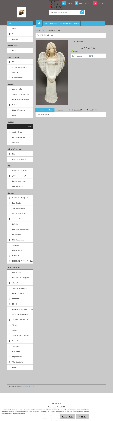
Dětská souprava (18, 105)
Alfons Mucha (17, 283)
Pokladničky (16, 234)
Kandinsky (15, 298)
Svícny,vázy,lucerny (19, 208)
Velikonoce (16, 346)
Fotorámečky (16, 203)
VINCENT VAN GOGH (19, 288)
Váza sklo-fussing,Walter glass (21, 171)
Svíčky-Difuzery (17, 341)
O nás (45, 23)
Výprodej (15, 34)
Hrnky (14, 50)
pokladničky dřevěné (19, 159)
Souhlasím (82, 417)
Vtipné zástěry (17, 356)
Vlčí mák (15, 72)
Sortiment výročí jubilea (20, 314)
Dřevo (14, 154)
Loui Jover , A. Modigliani (20, 277)
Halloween (16, 351)
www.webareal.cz (29, 386)
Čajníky (14, 115)
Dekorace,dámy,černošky (21, 229)
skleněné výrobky (18, 186)
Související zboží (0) (75, 110)
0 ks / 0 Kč (101, 3)
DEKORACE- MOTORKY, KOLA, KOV (22, 262)
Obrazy (14, 367)
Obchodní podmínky (66, 23)
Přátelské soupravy (19, 110)
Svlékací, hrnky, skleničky (21, 94)
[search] (82, 12)
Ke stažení (60, 110)
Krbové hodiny (17, 250)
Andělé (29, 126)
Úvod (37, 30)
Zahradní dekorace (18, 219)
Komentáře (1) (92, 110)
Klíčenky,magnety (18, 240)
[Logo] (21, 12)
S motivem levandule (19, 67)
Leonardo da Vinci (18, 293)
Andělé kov (16, 142)
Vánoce (14, 325)
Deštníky (15, 224)
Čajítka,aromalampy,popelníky (22, 309)
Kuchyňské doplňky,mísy (20, 99)
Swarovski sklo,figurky (20, 197)
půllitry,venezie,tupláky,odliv (22, 176)
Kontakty (76, 23)
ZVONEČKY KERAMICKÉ (20, 319)
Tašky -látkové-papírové (20, 335)
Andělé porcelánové (19, 137)
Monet (14, 304)
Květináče (15, 255)
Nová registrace (84, 3)
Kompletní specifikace (45, 110)
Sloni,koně (15, 245)
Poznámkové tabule (19, 181)
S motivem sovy (17, 77)
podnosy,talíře (17, 89)
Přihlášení (70, 3)
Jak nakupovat (53, 23)
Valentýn (15, 330)
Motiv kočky (16, 62)
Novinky (15, 39)
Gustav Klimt (16, 272)
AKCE (14, 28)
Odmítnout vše (67, 417)
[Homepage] (40, 23)
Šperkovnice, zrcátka (19, 213)
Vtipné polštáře (17, 362)
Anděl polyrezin (17, 132)
